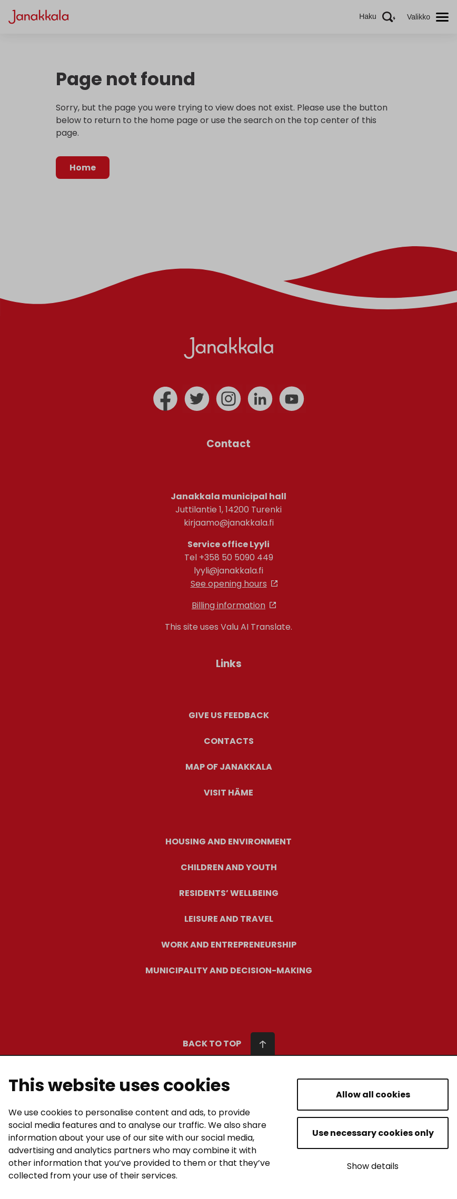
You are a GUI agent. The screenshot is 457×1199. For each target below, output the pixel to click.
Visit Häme (228, 793)
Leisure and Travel (228, 919)
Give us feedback (228, 715)
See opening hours (229, 584)
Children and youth (229, 867)
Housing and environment (228, 841)
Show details (373, 1166)
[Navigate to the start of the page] (229, 1022)
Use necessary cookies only (373, 1133)
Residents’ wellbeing (229, 893)
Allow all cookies (373, 1095)
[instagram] (228, 399)
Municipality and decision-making (228, 970)
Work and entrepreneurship (228, 945)
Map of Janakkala (228, 767)
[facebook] (165, 399)
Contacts (229, 741)
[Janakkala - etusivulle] (38, 16)
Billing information (228, 605)
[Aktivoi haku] (377, 17)
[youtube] (291, 399)
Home (82, 168)
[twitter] (197, 399)
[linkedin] (260, 399)
